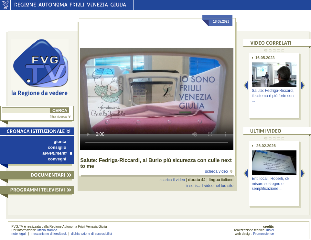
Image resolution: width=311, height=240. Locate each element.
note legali (18, 233)
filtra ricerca (60, 116)
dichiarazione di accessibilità (91, 233)
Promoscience (263, 233)
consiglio (57, 147)
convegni (57, 159)
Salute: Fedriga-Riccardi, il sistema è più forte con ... (273, 95)
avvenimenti (57, 153)
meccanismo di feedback (49, 233)
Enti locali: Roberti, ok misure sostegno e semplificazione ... (270, 183)
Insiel (270, 230)
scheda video (218, 171)
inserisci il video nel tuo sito (209, 185)
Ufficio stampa (47, 230)
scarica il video (172, 180)
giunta (60, 141)
